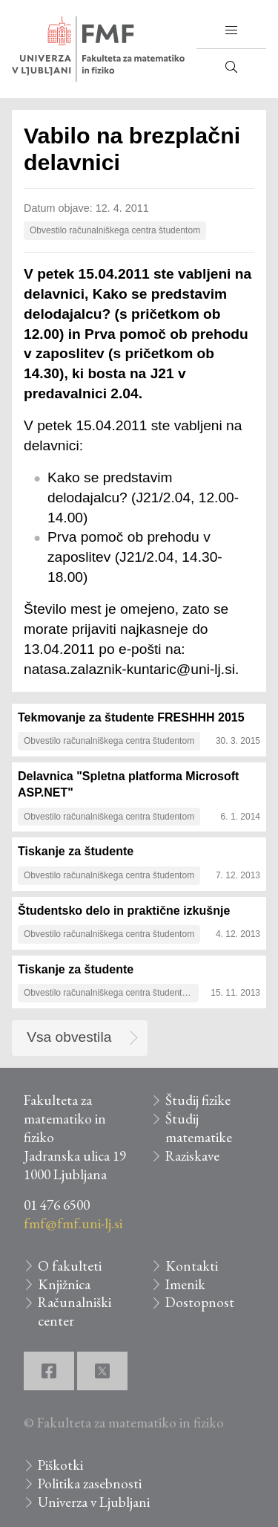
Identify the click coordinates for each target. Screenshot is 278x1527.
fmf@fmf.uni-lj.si (73, 1223)
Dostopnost (199, 1302)
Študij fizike (198, 1100)
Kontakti (191, 1266)
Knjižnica (64, 1284)
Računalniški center (74, 1311)
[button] (231, 30)
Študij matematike (198, 1128)
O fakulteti (70, 1266)
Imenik (185, 1284)
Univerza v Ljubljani (94, 1502)
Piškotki (60, 1465)
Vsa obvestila (69, 1037)
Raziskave (192, 1156)
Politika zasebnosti (90, 1483)
